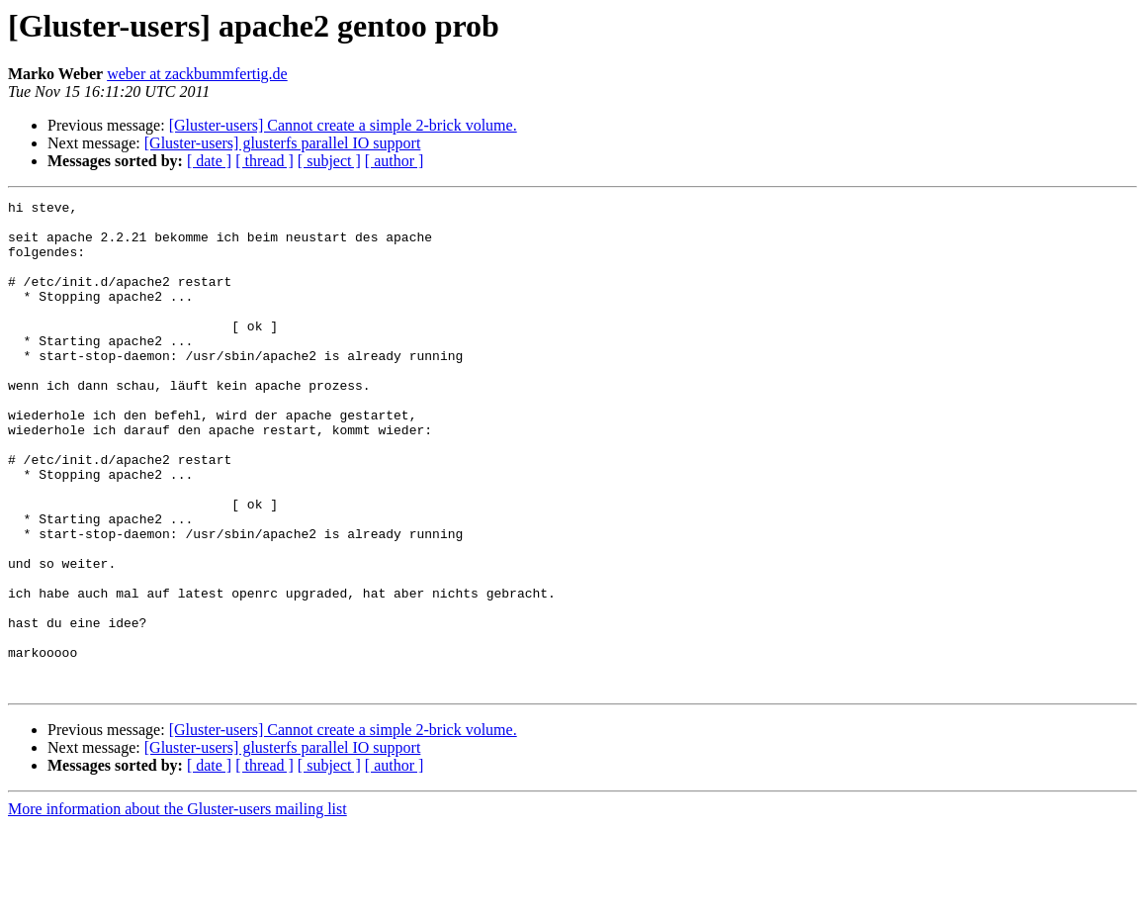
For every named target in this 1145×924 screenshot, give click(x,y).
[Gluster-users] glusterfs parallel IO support (282, 143)
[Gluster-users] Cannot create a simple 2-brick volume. (343, 125)
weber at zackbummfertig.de (197, 73)
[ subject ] (329, 160)
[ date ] (209, 160)
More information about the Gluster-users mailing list (177, 906)
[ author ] (394, 160)
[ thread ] (264, 160)
